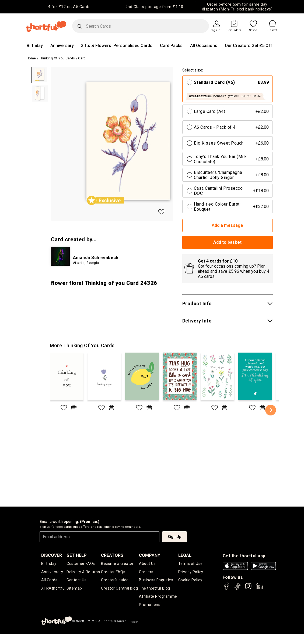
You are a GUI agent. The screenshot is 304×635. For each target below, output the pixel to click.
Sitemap (74, 589)
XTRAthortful (53, 589)
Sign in (216, 30)
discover (51, 555)
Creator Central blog (119, 589)
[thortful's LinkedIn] (259, 588)
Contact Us (76, 580)
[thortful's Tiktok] (237, 588)
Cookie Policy (190, 580)
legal (184, 555)
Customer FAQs (81, 563)
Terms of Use (190, 563)
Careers (146, 572)
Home (31, 58)
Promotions (149, 605)
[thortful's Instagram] (248, 588)
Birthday (35, 45)
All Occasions (203, 45)
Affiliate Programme (158, 597)
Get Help (77, 555)
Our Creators (237, 45)
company (149, 555)
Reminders (234, 30)
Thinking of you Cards (57, 58)
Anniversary (62, 45)
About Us (147, 563)
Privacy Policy (190, 572)
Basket (272, 30)
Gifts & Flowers (96, 45)
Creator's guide (115, 580)
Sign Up (174, 536)
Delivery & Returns (83, 572)
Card (82, 58)
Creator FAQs (113, 572)
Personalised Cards (132, 45)
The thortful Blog (154, 589)
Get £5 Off (261, 45)
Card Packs (171, 45)
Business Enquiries (156, 580)
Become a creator (117, 563)
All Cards (49, 580)
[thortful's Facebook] (227, 588)
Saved (253, 30)
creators (112, 555)
